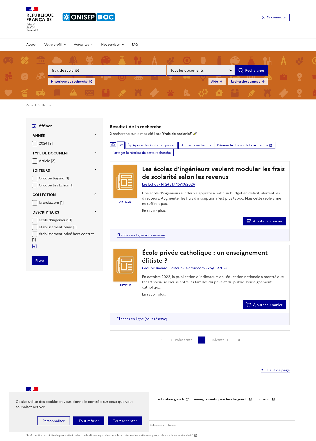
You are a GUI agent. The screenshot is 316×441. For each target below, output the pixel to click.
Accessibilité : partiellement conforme (152, 425)
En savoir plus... (154, 210)
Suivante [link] (218, 340)
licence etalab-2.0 (182, 435)
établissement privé (56, 227)
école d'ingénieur (53, 220)
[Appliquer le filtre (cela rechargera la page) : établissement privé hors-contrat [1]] (63, 236)
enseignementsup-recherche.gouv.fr (221, 399)
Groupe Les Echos (54, 185)
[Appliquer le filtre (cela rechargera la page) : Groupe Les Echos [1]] (56, 185)
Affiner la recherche (196, 145)
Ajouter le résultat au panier (154, 145)
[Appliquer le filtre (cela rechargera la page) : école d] (55, 220)
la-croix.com (49, 202)
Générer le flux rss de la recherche (242, 145)
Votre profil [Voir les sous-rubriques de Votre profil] (53, 44)
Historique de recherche (69, 81)
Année (38, 135)
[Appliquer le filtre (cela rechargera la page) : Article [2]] (47, 161)
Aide (214, 81)
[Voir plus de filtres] (34, 246)
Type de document (50, 153)
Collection (44, 194)
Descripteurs (45, 212)
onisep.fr (264, 399)
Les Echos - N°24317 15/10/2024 (168, 184)
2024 (43, 143)
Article (45, 160)
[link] (160, 340)
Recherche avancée (245, 81)
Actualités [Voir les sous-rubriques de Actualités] (81, 44)
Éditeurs (41, 170)
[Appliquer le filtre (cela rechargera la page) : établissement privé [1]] (58, 227)
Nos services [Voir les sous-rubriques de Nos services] (110, 44)
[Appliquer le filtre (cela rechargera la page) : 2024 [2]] (46, 143)
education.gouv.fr (171, 399)
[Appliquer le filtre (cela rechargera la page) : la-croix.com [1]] (51, 202)
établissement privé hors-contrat (66, 233)
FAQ (135, 44)
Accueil (31, 44)
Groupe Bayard (52, 178)
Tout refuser (89, 420)
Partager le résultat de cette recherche (142, 153)
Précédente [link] (183, 340)
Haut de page (278, 370)
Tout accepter (125, 420)
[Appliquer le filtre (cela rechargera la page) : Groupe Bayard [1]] (54, 178)
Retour (46, 105)
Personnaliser (54, 420)
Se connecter (277, 17)
